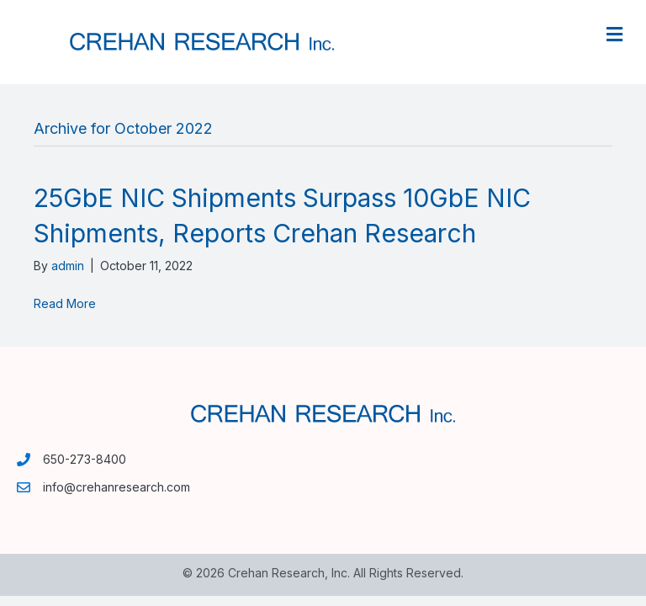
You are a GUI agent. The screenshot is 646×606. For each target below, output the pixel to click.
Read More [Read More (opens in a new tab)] (65, 303)
